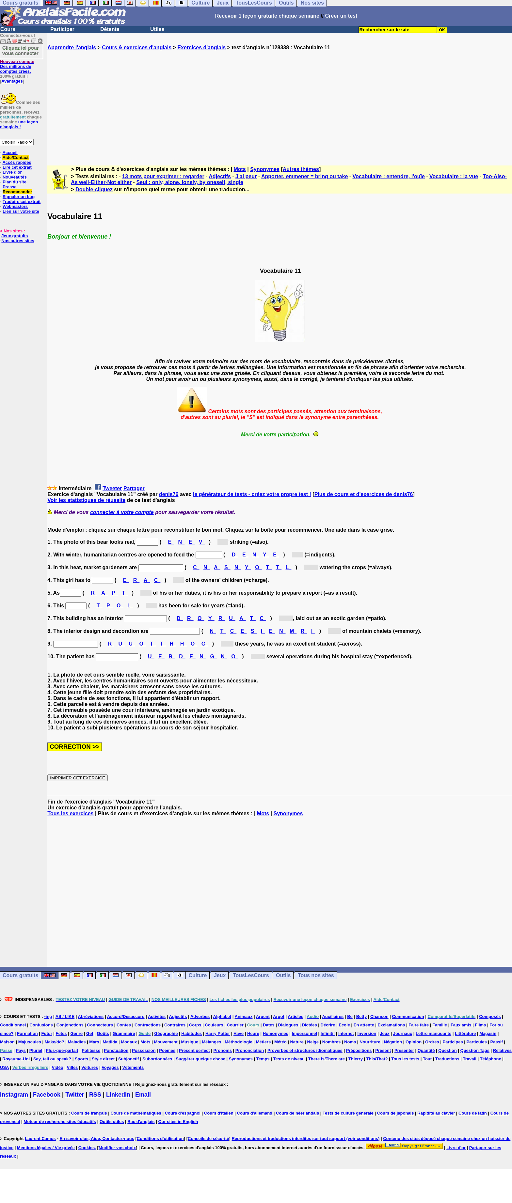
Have (238, 1033)
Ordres (432, 1041)
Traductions (447, 1058)
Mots (239, 169)
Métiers (263, 1041)
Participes (452, 1041)
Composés (490, 1016)
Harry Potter (217, 1033)
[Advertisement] (280, 102)
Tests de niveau (289, 1058)
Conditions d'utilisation (160, 1138)
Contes (124, 1025)
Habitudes (191, 1033)
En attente (364, 1025)
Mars (94, 1041)
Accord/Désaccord (126, 1016)
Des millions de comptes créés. (17, 66)
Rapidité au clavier (436, 1113)
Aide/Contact (15, 157)
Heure (253, 1033)
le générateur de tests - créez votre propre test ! (252, 494)
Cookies (86, 1147)
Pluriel (35, 1050)
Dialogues (288, 1025)
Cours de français (89, 1113)
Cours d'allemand (255, 1113)
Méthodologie (238, 1041)
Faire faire (418, 1025)
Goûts (103, 1033)
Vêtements (133, 1067)
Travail (469, 1058)
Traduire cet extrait (21, 201)
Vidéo (57, 1067)
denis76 (169, 494)
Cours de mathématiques (135, 1113)
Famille (439, 1025)
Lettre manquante (433, 1033)
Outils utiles (112, 1121)
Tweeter (112, 488)
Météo (280, 1041)
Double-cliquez (94, 189)
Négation (393, 1041)
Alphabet (222, 1016)
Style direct (103, 1058)
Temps (263, 1058)
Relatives (502, 1050)
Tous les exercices (70, 813)
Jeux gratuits (14, 235)
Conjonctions (70, 1025)
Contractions (148, 1025)
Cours (7, 29)
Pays (20, 1050)
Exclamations (391, 1025)
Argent (263, 1016)
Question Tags (474, 1050)
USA (4, 1067)
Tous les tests (405, 1058)
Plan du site (14, 182)
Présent (383, 1050)
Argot (278, 1016)
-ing (48, 1016)
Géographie (166, 1033)
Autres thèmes (301, 169)
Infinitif (328, 1033)
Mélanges (211, 1041)
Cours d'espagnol (182, 1113)
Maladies (77, 1041)
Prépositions (359, 1050)
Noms (350, 1041)
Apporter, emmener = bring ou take (304, 176)
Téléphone (490, 1058)
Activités (157, 1016)
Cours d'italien (218, 1113)
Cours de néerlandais (297, 1113)
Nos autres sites (17, 240)
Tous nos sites (316, 975)
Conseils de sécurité (208, 1138)
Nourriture (370, 1041)
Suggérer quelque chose (200, 1058)
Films (480, 1025)
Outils (283, 975)
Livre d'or (12, 172)
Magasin (487, 1033)
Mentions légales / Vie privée (46, 1147)
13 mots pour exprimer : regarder (163, 176)
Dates (268, 1025)
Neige (313, 1041)
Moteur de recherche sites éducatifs (60, 1121)
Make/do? (54, 1041)
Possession (143, 1050)
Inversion (367, 1033)
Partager (134, 488)
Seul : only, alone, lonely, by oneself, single (189, 182)
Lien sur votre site (21, 211)
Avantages (12, 81)
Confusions (41, 1025)
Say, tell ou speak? (52, 1058)
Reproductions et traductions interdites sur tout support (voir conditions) (305, 1138)
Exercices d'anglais (201, 47)
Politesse (91, 1050)
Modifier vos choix (117, 1147)
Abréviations (91, 1016)
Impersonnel (304, 1033)
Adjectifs (220, 176)
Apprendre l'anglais (71, 47)
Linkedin (118, 1094)
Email (143, 1094)
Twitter (74, 1094)
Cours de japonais (395, 1113)
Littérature (465, 1033)
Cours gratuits (20, 975)
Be (350, 1016)
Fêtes (61, 1033)
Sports (81, 1058)
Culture (197, 975)
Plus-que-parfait (62, 1050)
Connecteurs (100, 1025)
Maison (7, 1041)
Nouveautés (15, 177)
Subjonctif (128, 1058)
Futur (46, 1033)
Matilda (110, 1041)
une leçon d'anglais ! (19, 124)
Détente (110, 29)
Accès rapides (16, 162)
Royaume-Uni (16, 1058)
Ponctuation (116, 1050)
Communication (408, 1016)
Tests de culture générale (348, 1113)
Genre (76, 1033)
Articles (295, 1016)
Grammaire (124, 1033)
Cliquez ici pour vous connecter (20, 50)
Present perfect (194, 1050)
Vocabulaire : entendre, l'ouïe (389, 176)
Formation (27, 1033)
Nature (296, 1041)
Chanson (379, 1016)
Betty (361, 1016)
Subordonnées (157, 1058)
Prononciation (249, 1050)
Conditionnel (13, 1025)
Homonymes (275, 1033)
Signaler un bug (19, 196)
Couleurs (214, 1025)
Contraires (174, 1025)
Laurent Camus (40, 1138)
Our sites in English (178, 1121)
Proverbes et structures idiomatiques (305, 1050)
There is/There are (326, 1058)
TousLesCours (251, 975)
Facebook (46, 1094)
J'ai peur (246, 176)
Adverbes (200, 1016)
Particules (477, 1041)
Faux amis (461, 1025)
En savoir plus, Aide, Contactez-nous (96, 1138)
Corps (195, 1025)
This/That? (377, 1058)
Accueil (9, 152)
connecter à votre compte (122, 512)
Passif (496, 1041)
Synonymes (265, 169)
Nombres (331, 1041)
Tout (427, 1058)
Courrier (235, 1025)
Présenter (404, 1050)
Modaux (129, 1041)
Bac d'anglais (140, 1121)
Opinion (414, 1041)
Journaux (402, 1033)
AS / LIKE (65, 1016)
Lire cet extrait (17, 167)
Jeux (220, 975)
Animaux (244, 1016)
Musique (190, 1041)
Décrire (328, 1025)
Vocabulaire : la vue (453, 176)
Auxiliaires (333, 1016)
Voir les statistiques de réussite (86, 500)
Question (447, 1050)
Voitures (89, 1067)
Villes (72, 1067)
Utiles (157, 29)
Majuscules (29, 1041)
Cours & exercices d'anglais (136, 47)
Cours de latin (472, 1113)
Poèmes (167, 1050)
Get (89, 1033)
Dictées (309, 1025)
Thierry (355, 1058)
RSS (95, 1094)
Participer (62, 29)
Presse (10, 186)
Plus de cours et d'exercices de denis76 (363, 494)
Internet (346, 1033)
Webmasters (15, 206)
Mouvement (165, 1041)
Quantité (426, 1050)
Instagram (14, 1094)
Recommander (17, 191)
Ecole (344, 1025)
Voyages (110, 1067)
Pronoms (223, 1050)
